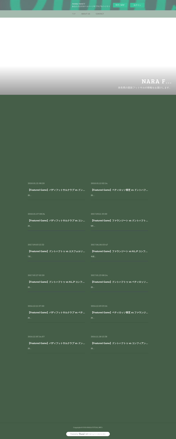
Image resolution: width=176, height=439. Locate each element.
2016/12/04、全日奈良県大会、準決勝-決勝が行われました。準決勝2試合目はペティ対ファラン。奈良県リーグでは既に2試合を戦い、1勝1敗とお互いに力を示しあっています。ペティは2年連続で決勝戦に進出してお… (119, 321)
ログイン (137, 5)
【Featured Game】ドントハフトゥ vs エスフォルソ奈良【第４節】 (56, 251)
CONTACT (100, 14)
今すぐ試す (120, 5)
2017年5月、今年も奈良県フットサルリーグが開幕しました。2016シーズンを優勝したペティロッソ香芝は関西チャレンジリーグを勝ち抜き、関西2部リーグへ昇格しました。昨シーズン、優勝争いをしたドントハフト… (56, 290)
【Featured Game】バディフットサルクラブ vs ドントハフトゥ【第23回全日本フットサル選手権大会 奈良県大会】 (56, 190)
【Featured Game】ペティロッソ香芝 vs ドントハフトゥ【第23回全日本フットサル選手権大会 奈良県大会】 (119, 190)
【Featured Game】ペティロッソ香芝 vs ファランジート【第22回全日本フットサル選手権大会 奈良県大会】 (119, 312)
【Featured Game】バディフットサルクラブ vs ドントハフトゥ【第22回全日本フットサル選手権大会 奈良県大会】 (56, 343)
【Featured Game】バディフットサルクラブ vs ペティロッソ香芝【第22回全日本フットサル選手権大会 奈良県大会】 (56, 312)
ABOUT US (85, 14)
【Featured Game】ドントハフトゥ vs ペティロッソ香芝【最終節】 (119, 282)
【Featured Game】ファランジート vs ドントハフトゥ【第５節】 (119, 220)
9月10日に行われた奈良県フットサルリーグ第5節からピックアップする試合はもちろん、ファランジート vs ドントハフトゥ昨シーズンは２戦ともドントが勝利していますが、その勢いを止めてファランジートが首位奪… (119, 229)
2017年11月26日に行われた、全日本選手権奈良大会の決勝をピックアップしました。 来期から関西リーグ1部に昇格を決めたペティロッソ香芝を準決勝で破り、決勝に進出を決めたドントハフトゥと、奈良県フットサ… (56, 198)
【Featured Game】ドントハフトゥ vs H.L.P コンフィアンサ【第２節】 (56, 282)
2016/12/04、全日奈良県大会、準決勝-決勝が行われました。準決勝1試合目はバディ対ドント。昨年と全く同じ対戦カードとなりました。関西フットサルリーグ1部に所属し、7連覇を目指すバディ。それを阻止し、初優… (56, 351)
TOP (74, 14)
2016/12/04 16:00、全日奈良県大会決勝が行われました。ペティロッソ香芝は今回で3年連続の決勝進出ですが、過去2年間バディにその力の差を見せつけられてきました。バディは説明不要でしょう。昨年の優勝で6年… (56, 321)
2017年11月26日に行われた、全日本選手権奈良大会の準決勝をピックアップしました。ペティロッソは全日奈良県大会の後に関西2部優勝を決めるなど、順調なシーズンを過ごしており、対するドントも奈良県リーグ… (119, 198)
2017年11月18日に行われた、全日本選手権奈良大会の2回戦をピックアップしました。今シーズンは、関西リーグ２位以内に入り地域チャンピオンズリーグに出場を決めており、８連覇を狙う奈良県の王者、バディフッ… (56, 229)
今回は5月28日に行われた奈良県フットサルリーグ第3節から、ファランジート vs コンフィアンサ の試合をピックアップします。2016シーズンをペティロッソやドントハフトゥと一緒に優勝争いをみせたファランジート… (119, 260)
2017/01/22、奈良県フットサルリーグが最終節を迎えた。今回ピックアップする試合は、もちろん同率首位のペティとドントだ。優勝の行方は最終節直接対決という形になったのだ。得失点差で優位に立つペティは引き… (119, 290)
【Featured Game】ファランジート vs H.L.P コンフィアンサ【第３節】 (119, 251)
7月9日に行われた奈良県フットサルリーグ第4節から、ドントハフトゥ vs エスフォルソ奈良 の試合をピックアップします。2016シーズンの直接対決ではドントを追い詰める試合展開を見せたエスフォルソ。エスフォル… (56, 260)
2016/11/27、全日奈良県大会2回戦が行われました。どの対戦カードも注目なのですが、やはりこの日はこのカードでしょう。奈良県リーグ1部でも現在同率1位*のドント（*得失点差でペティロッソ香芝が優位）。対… (119, 351)
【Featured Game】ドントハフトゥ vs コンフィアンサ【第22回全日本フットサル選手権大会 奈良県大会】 (119, 343)
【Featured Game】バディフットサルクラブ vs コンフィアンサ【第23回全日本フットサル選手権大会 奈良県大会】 (56, 220)
